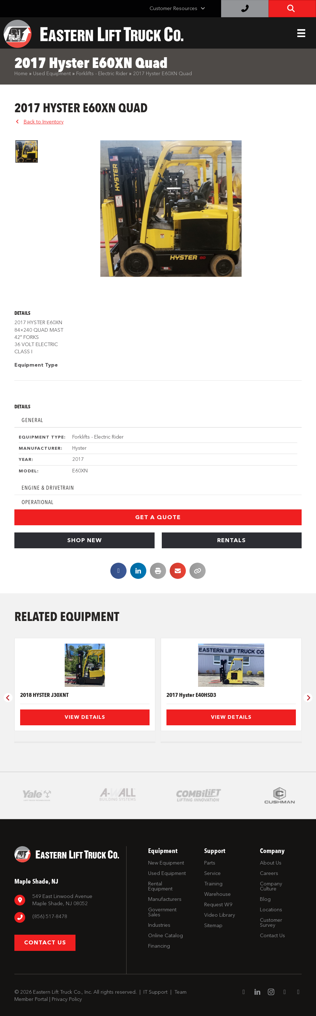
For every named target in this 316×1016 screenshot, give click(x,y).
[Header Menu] (301, 33)
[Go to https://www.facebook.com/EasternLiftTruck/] (244, 985)
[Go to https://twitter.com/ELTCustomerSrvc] (298, 985)
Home (21, 74)
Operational (38, 502)
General (32, 420)
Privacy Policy (67, 992)
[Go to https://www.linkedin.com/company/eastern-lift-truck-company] (257, 985)
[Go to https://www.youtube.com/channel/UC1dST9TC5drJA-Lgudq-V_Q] (284, 985)
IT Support (155, 985)
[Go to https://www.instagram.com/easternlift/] (271, 985)
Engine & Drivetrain (48, 487)
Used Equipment (52, 74)
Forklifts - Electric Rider (102, 74)
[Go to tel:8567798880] (66, 910)
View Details (85, 717)
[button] (158, 517)
